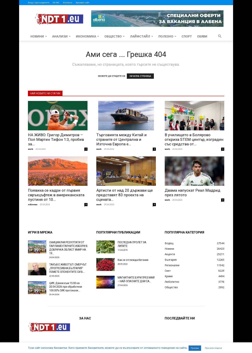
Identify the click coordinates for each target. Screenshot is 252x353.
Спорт (187, 36)
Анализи (61, 36)
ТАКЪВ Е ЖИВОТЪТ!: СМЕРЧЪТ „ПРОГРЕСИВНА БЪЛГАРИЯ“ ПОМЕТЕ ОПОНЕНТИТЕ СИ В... (68, 268)
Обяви (202, 36)
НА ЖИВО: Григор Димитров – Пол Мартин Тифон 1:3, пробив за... (56, 139)
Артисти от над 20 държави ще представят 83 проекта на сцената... (124, 195)
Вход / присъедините (38, 2)
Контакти (67, 2)
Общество (114, 36)
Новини (39, 36)
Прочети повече (213, 348)
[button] (219, 36)
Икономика (87, 36)
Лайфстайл (141, 36)
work (30, 149)
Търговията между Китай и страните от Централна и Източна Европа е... (121, 139)
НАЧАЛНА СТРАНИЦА (140, 76)
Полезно (167, 36)
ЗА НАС (56, 2)
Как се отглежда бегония (133, 259)
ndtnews (32, 204)
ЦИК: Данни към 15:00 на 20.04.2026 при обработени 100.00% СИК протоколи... (65, 287)
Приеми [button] (195, 348)
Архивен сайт (82, 2)
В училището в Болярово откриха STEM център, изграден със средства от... (194, 139)
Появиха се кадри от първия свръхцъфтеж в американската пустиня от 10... (56, 195)
